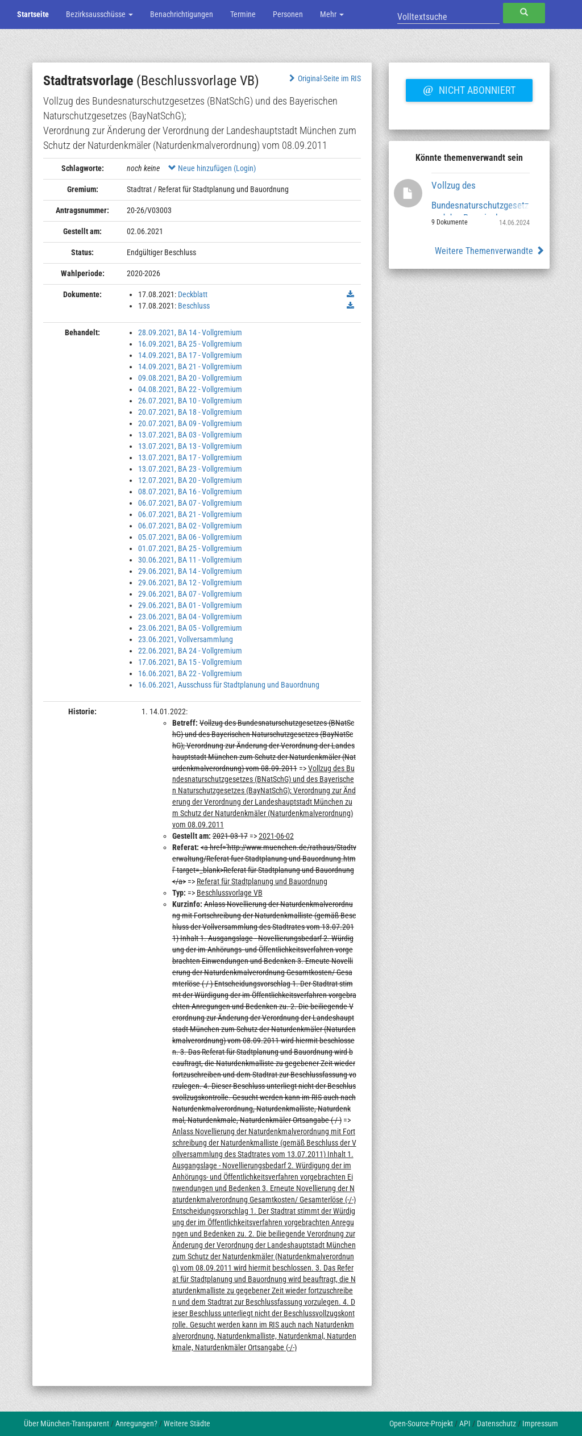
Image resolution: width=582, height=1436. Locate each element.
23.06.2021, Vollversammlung (185, 639)
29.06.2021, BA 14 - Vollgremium (190, 571)
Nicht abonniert (469, 88)
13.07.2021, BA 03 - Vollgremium (190, 434)
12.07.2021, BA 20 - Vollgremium (190, 480)
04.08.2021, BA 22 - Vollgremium (190, 389)
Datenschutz (496, 1423)
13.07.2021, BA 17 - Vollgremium (190, 457)
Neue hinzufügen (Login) (212, 168)
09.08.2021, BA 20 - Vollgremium (190, 377)
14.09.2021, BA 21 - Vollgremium (190, 366)
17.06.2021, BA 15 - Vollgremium (190, 662)
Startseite (33, 14)
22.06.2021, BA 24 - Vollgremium (190, 650)
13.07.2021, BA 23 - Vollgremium (190, 468)
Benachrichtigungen (181, 14)
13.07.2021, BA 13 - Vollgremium (190, 446)
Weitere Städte (187, 1423)
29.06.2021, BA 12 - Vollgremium (190, 582)
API (465, 1423)
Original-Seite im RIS (323, 78)
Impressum (540, 1423)
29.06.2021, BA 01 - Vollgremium (190, 605)
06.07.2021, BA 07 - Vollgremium (190, 502)
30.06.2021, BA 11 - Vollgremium (190, 559)
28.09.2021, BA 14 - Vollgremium (190, 332)
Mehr (332, 14)
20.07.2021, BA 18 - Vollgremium (190, 412)
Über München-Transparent (66, 1423)
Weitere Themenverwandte (489, 250)
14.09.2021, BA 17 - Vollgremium (190, 355)
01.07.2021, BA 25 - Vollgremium (190, 548)
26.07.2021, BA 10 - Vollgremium (190, 400)
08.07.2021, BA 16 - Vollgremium (190, 491)
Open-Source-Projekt (421, 1423)
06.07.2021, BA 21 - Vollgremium (190, 514)
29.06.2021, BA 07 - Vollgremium (190, 593)
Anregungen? (136, 1423)
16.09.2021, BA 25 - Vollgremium (190, 343)
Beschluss (194, 305)
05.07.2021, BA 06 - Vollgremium (190, 537)
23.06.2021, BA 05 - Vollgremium (190, 627)
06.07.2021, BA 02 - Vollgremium (190, 525)
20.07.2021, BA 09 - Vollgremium (190, 423)
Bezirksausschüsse (99, 14)
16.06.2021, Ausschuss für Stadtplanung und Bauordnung (228, 684)
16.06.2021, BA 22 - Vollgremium (190, 673)
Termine (243, 14)
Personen (288, 14)
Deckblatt (192, 294)
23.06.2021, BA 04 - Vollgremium (190, 616)
